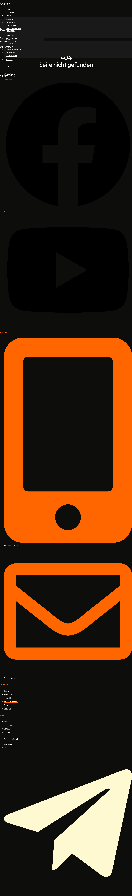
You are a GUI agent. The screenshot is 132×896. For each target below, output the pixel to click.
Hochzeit (10, 43)
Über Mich (10, 12)
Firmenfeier (11, 53)
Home (8, 9)
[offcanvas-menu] (131, 17)
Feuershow (10, 23)
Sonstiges (10, 35)
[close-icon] (0, 20)
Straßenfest (11, 56)
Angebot (9, 15)
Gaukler (9, 19)
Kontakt (9, 60)
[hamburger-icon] (124, 10)
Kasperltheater (12, 26)
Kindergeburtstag (13, 50)
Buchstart (10, 32)
